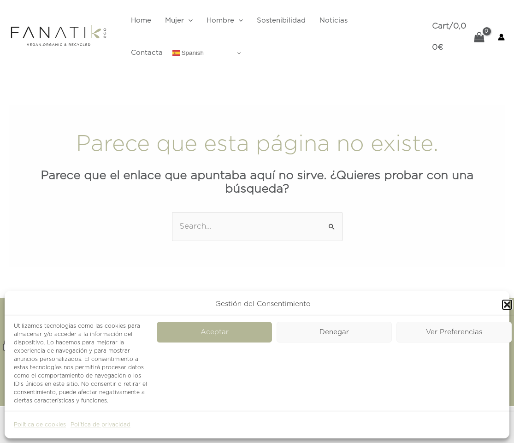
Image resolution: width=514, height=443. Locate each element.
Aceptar (215, 332)
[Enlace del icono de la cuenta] (501, 37)
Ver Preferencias (454, 332)
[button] (507, 304)
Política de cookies (40, 424)
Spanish (188, 53)
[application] (188, 21)
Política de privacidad (100, 424)
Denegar (334, 332)
